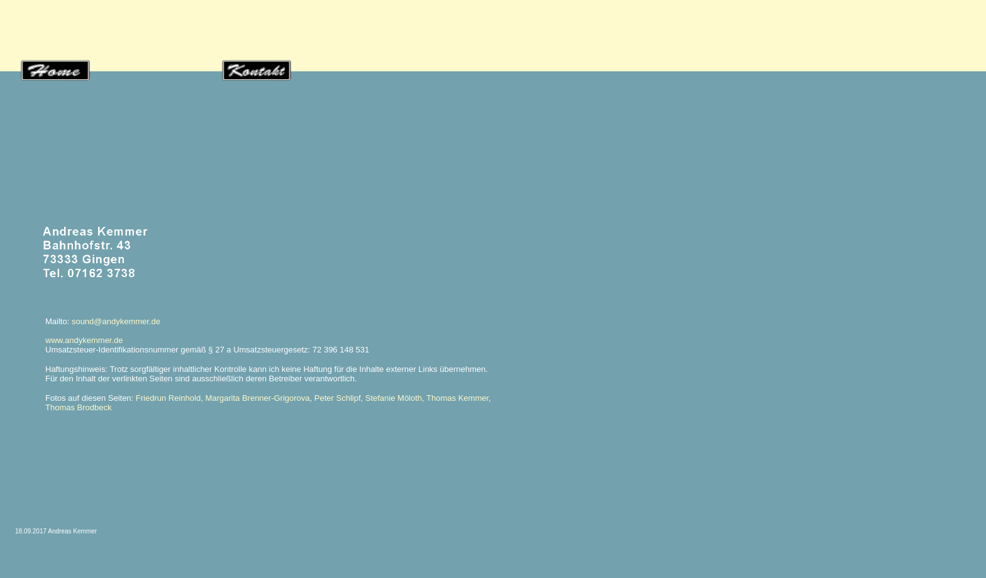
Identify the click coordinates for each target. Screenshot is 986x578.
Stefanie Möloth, (394, 398)
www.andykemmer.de (84, 340)
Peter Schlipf (337, 398)
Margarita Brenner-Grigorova (257, 398)
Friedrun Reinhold (168, 398)
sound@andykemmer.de (116, 321)
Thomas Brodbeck (78, 407)
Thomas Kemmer (457, 398)
